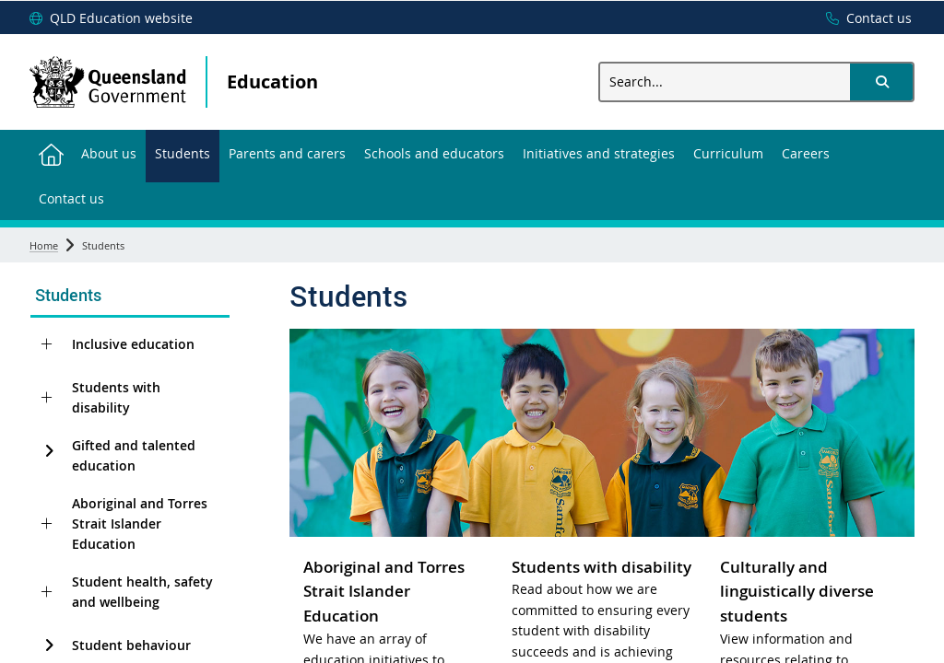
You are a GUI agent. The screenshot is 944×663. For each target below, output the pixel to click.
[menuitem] (51, 152)
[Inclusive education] (46, 344)
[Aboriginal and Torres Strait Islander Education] (46, 524)
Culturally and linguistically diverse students (797, 591)
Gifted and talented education (133, 455)
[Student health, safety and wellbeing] (46, 592)
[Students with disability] (46, 397)
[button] (881, 82)
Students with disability (116, 397)
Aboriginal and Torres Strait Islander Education (139, 523)
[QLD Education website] (111, 18)
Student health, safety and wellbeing (142, 592)
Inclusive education (133, 344)
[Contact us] (864, 18)
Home (44, 245)
